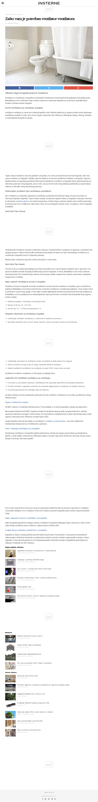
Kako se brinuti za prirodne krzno (29, 730)
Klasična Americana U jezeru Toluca (29, 636)
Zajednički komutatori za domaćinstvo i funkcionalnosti (36, 550)
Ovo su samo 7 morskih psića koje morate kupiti (34, 569)
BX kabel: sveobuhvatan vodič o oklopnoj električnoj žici (37, 578)
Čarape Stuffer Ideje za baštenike (29, 645)
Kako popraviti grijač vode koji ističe (30, 721)
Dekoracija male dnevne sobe (27, 676)
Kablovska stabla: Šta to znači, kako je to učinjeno (35, 712)
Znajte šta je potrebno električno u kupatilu (26, 530)
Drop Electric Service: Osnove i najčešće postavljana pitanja (38, 596)
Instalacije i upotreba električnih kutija (30, 560)
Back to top (49, 792)
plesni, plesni (23, 201)
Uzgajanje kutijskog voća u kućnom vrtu (31, 694)
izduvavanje (60, 421)
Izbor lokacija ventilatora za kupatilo (22, 428)
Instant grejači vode (24, 587)
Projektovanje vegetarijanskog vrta (29, 654)
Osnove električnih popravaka (14, 14)
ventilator (49, 421)
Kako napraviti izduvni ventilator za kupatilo (26, 518)
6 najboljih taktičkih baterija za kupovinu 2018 (33, 703)
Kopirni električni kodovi (16, 402)
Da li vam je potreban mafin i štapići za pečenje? (34, 663)
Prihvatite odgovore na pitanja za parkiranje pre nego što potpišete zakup (43, 685)
